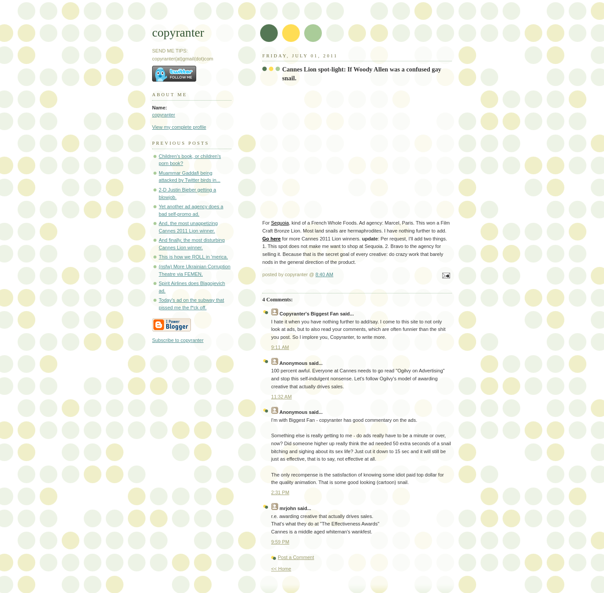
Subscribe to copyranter (178, 340)
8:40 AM (325, 274)
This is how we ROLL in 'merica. (193, 256)
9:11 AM (280, 347)
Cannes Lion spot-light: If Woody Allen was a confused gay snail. (361, 74)
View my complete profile (179, 127)
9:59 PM (280, 541)
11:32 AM (281, 396)
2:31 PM (280, 492)
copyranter (178, 32)
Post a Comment (296, 557)
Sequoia (280, 222)
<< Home (281, 568)
